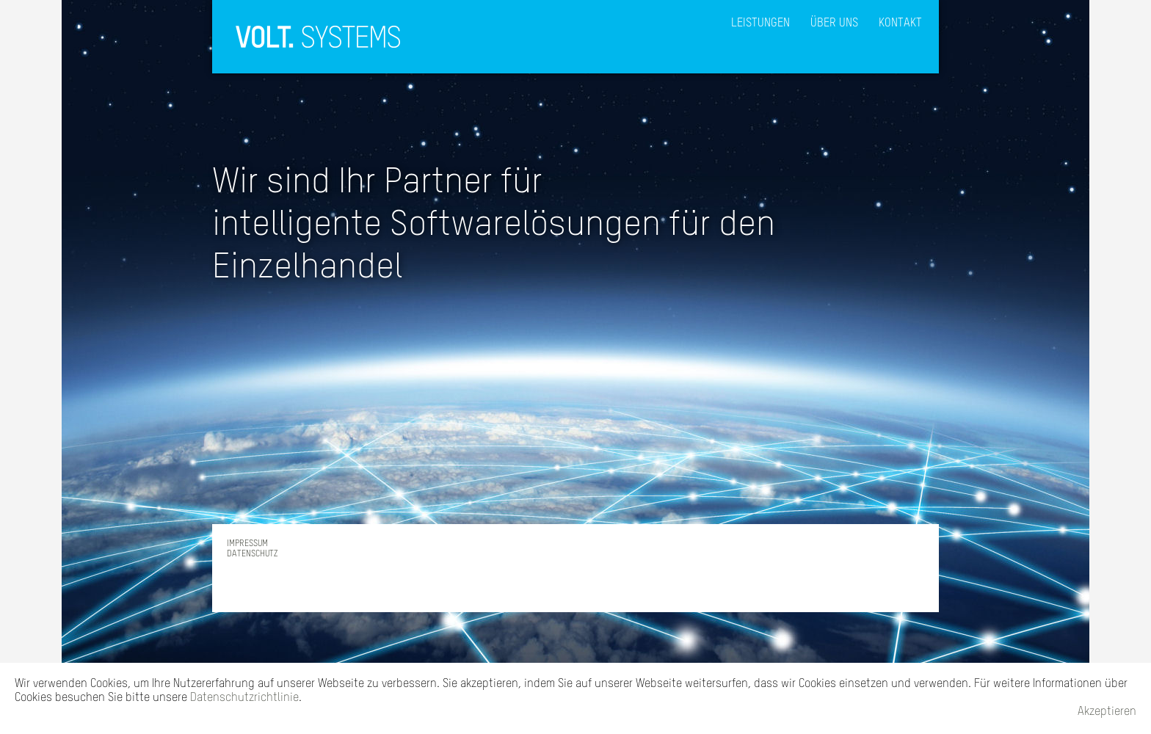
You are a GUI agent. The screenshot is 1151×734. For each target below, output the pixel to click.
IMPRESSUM (247, 543)
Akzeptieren (1107, 712)
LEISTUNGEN (760, 23)
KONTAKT (900, 23)
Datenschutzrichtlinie (244, 698)
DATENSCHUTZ (252, 554)
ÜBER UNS (834, 23)
